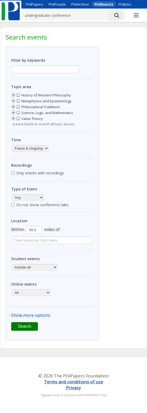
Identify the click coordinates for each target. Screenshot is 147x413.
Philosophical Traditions (40, 106)
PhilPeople (57, 4)
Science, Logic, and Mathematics (47, 112)
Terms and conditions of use (73, 382)
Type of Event (24, 189)
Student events (25, 258)
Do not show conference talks (42, 204)
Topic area (21, 86)
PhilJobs (124, 4)
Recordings (21, 165)
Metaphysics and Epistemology (46, 101)
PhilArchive (80, 4)
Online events (24, 284)
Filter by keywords (28, 60)
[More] (136, 15)
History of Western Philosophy (46, 95)
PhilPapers (34, 4)
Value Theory (32, 118)
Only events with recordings (40, 173)
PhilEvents (103, 4)
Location (19, 220)
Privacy (73, 388)
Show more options (30, 315)
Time (16, 139)
